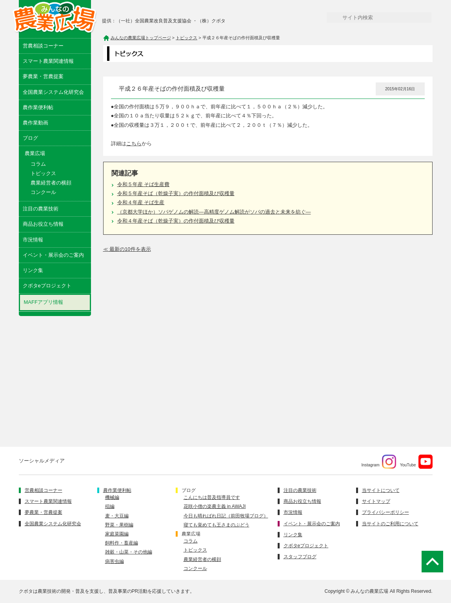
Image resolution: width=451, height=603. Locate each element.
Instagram (378, 462)
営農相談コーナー (43, 46)
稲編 (110, 506)
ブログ (30, 138)
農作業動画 (35, 123)
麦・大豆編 (117, 516)
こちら (134, 143)
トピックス (43, 173)
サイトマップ (376, 501)
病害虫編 (114, 561)
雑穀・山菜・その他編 (128, 552)
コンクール (43, 192)
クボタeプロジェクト (47, 286)
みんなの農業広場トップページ (141, 37)
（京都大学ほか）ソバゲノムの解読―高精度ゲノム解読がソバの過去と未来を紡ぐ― (214, 212)
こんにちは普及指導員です (212, 497)
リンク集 (33, 270)
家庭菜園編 (117, 534)
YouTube (416, 462)
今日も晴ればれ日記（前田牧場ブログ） (226, 516)
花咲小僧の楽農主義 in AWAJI (215, 506)
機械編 (112, 497)
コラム (38, 164)
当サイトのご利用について (390, 523)
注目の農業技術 (40, 209)
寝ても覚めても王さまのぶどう (216, 525)
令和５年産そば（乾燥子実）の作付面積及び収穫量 (176, 193)
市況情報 (33, 240)
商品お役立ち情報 (43, 224)
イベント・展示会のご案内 (53, 255)
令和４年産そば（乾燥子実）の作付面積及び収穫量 (176, 221)
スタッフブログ (300, 556)
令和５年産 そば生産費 (143, 184)
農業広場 (191, 534)
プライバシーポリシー (385, 512)
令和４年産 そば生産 (141, 202)
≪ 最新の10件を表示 (127, 249)
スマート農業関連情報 (48, 61)
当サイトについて (381, 490)
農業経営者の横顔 (51, 183)
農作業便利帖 (38, 107)
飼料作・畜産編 (121, 543)
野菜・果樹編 (119, 525)
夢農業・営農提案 (43, 76)
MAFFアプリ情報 (43, 302)
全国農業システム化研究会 (53, 92)
